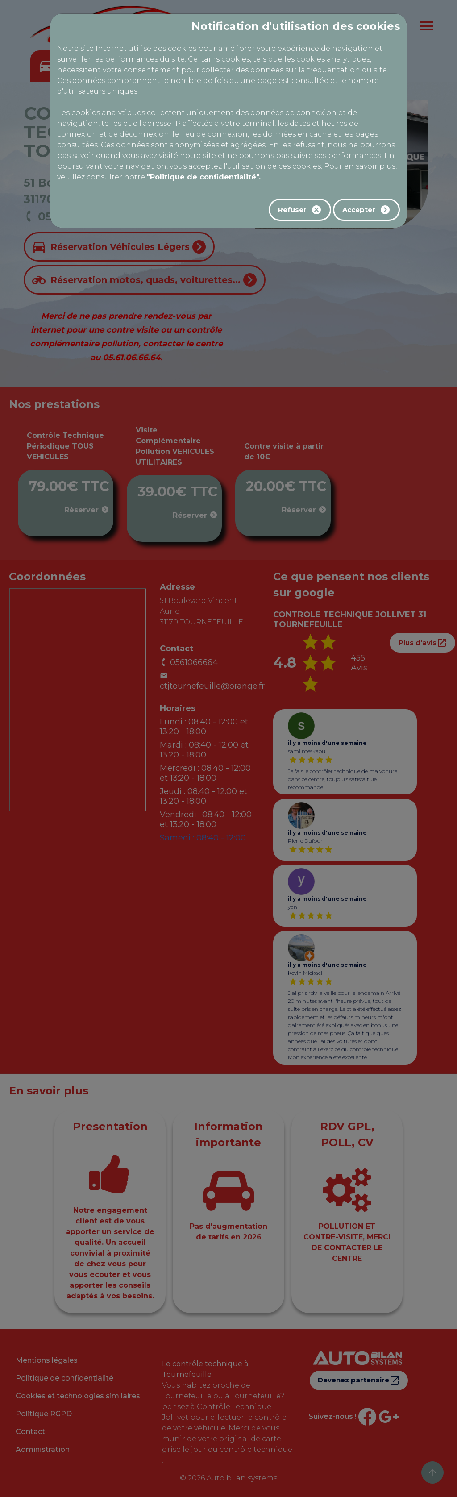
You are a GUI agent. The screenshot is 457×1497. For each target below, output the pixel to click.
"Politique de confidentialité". (204, 177)
